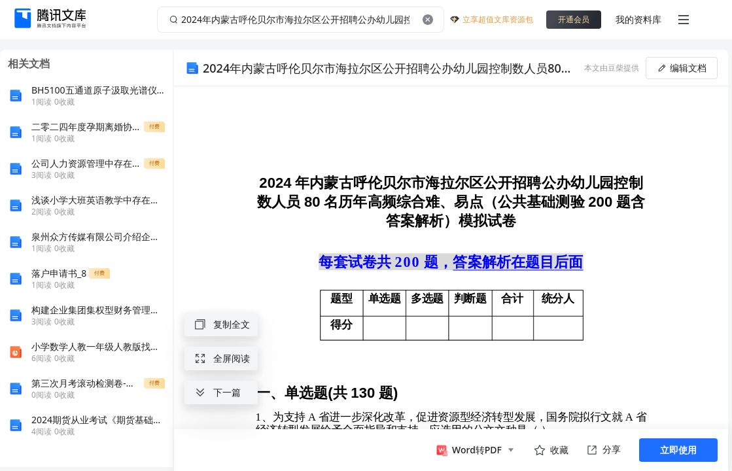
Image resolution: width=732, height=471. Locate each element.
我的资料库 (638, 19)
